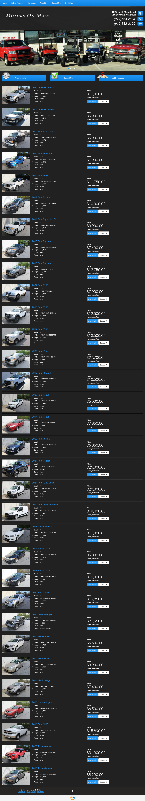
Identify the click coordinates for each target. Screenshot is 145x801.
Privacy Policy (31, 792)
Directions (40, 792)
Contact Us (104, 101)
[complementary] (138, 794)
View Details (92, 101)
